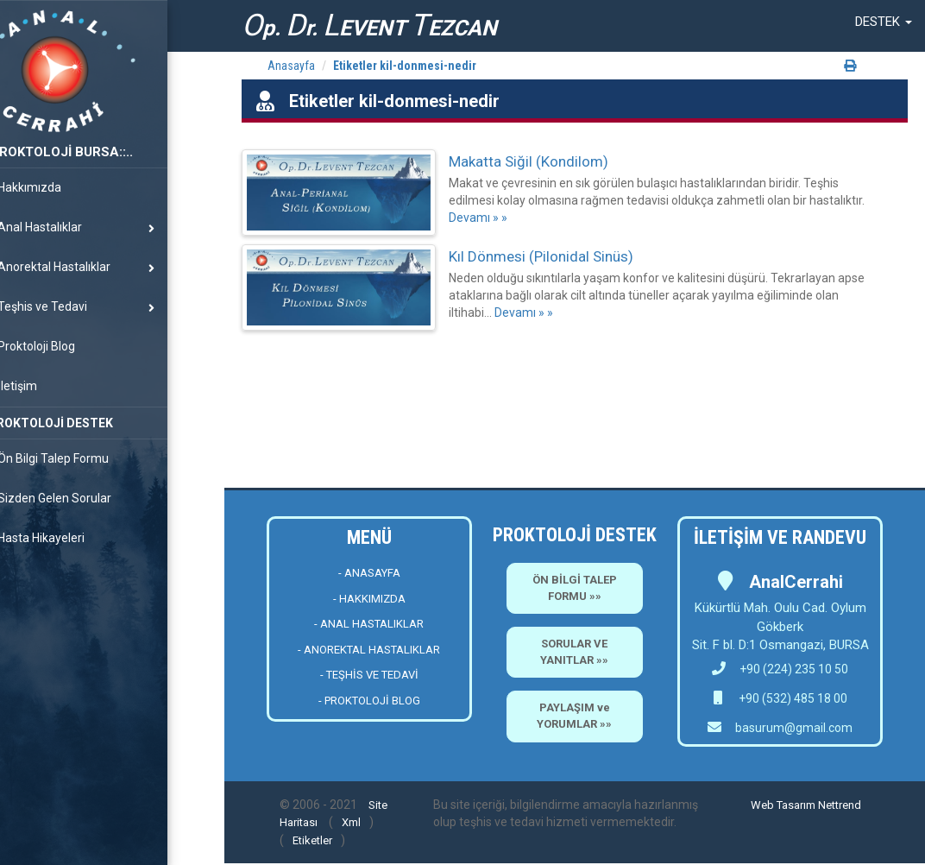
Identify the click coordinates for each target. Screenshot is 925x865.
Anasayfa (291, 66)
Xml (351, 822)
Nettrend (839, 805)
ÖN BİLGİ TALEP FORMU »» (574, 588)
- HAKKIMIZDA (369, 598)
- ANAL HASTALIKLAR (369, 623)
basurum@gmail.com (794, 728)
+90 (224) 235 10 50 (780, 669)
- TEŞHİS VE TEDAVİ (369, 674)
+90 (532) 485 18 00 (791, 698)
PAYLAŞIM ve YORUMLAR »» (574, 715)
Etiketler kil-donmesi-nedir (404, 66)
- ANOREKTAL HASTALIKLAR (369, 649)
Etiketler (312, 840)
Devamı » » (478, 217)
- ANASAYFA (369, 572)
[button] (883, 21)
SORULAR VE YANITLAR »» (574, 651)
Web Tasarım (783, 805)
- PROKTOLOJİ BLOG (369, 700)
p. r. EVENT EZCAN (369, 25)
